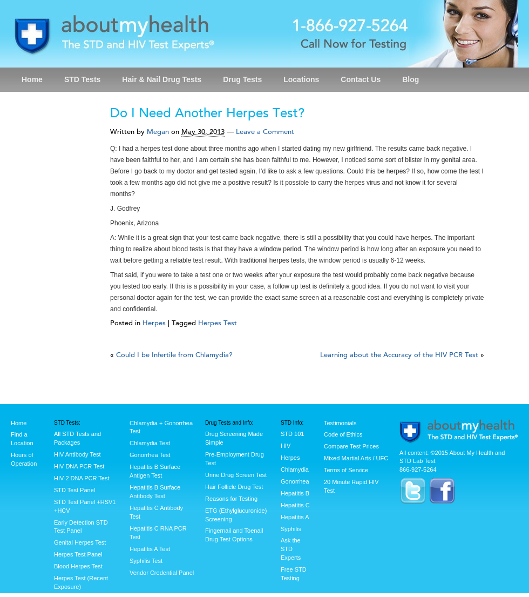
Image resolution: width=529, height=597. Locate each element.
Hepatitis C (295, 505)
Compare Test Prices (351, 446)
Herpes (154, 323)
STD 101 (292, 434)
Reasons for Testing (231, 498)
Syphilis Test (146, 561)
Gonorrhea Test (150, 455)
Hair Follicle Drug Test (234, 487)
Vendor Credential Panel (162, 572)
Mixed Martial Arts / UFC (356, 458)
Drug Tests (242, 79)
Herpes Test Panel (78, 554)
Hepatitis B (295, 493)
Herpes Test (217, 323)
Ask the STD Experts (291, 549)
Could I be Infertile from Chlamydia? (174, 355)
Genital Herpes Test (80, 542)
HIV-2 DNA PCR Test (82, 478)
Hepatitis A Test (150, 549)
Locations (301, 79)
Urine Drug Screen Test (236, 475)
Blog (410, 79)
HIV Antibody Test (77, 454)
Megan (158, 132)
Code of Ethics (343, 434)
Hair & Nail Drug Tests (161, 79)
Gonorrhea (295, 481)
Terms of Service (346, 470)
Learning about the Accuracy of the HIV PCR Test (399, 355)
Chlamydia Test (150, 443)
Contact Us (361, 79)
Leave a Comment (265, 132)
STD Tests (82, 79)
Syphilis (291, 529)
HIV (285, 445)
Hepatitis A (295, 517)
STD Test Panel (74, 490)
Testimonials (340, 423)
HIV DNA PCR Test (79, 466)
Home (32, 79)
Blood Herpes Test (78, 566)
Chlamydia (295, 469)
